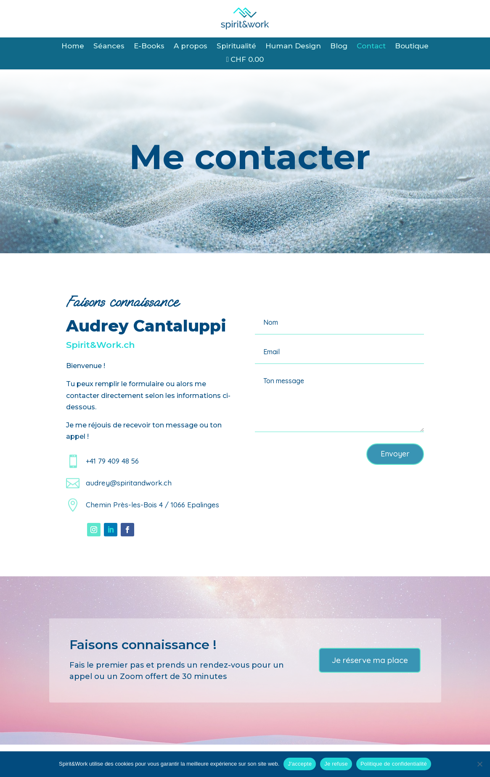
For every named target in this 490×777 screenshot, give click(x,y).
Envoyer (395, 454)
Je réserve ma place (370, 660)
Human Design (293, 46)
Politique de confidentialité (393, 764)
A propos (190, 46)
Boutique (412, 46)
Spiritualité (236, 46)
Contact (371, 46)
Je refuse (336, 764)
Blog (338, 46)
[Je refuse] (479, 764)
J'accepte (300, 764)
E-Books (149, 46)
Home (72, 46)
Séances (108, 46)
